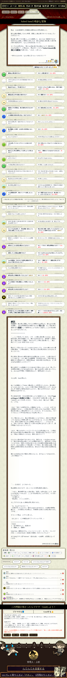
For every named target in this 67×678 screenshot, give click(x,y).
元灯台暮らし (11, 243)
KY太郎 (10, 113)
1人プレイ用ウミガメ (18, 675)
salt (9, 141)
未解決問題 (6, 12)
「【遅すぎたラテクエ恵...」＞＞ (54, 17)
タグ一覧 (21, 12)
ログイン (57, 1)
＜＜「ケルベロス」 (8, 17)
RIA (9, 212)
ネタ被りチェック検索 (32, 12)
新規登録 (63, 1)
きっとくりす (11, 92)
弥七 (52, 59)
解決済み (13, 12)
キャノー (10, 71)
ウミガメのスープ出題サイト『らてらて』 (12, 1)
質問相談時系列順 (6, 561)
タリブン (10, 183)
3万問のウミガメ (50, 675)
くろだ (10, 293)
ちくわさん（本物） (12, 77)
